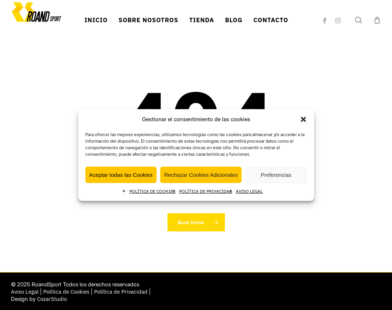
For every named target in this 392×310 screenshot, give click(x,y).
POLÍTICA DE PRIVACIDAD (205, 191)
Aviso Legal (25, 291)
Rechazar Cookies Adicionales (201, 175)
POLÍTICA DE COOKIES (152, 191)
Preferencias (276, 175)
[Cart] (377, 20)
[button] (303, 119)
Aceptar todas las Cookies (121, 175)
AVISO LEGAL (249, 191)
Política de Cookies (66, 291)
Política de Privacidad (120, 291)
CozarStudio (52, 298)
